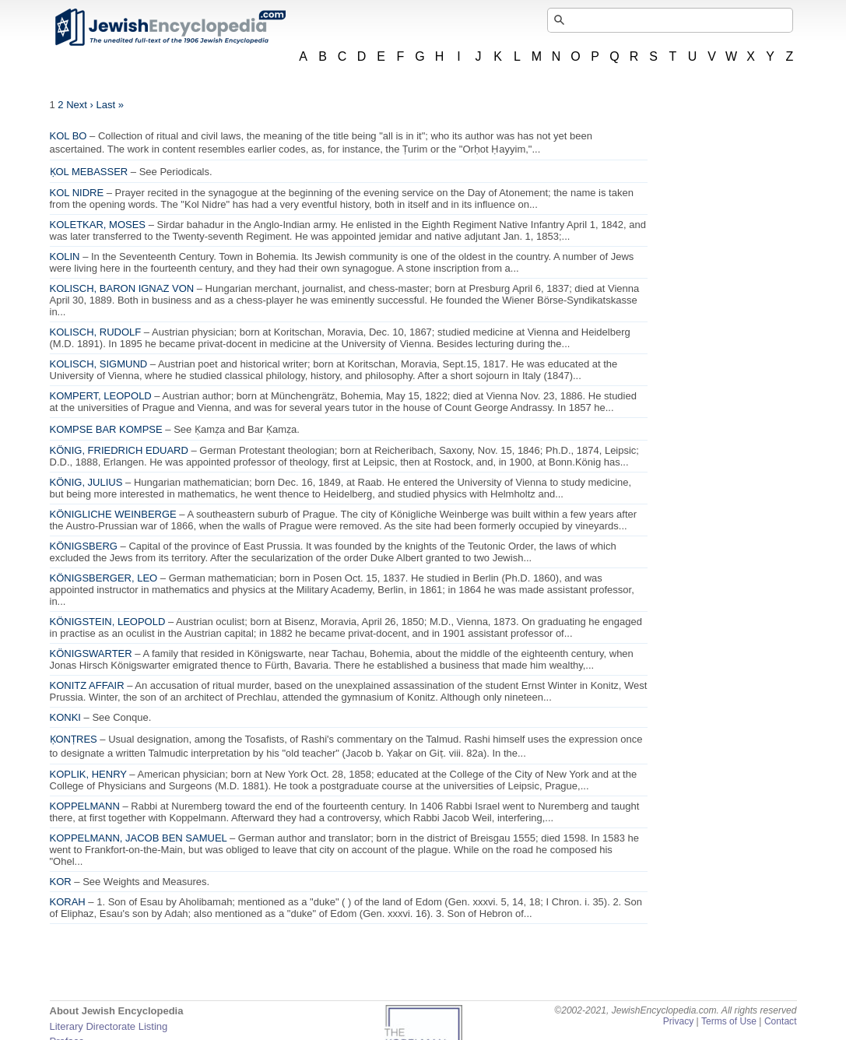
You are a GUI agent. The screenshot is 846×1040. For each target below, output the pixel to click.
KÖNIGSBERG (84, 546)
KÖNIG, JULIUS (86, 482)
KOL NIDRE (77, 193)
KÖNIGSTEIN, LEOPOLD (108, 621)
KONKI (65, 717)
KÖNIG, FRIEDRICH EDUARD (119, 450)
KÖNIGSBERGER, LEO (104, 578)
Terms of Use (728, 1021)
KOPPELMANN (85, 806)
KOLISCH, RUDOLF (96, 332)
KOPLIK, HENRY (88, 774)
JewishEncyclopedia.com (170, 27)
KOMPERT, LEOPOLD (101, 396)
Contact (780, 1021)
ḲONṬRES (73, 739)
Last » (110, 105)
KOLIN (65, 256)
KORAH (68, 902)
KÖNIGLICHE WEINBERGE (113, 514)
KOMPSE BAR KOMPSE (106, 429)
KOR (61, 881)
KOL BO (68, 136)
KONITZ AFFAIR (87, 685)
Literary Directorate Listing (109, 1026)
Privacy (678, 1021)
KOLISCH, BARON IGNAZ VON (122, 288)
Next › (79, 105)
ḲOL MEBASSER (89, 171)
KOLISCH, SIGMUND (99, 364)
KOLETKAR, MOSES (98, 224)
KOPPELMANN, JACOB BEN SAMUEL (138, 838)
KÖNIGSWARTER (91, 653)
